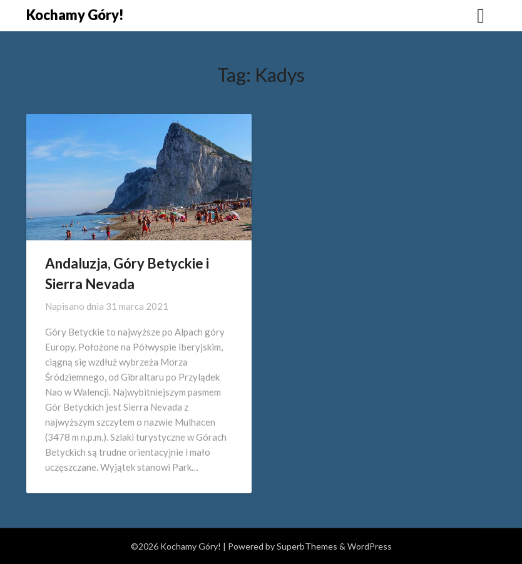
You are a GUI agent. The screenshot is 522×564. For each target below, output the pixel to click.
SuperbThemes (307, 546)
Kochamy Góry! (75, 14)
